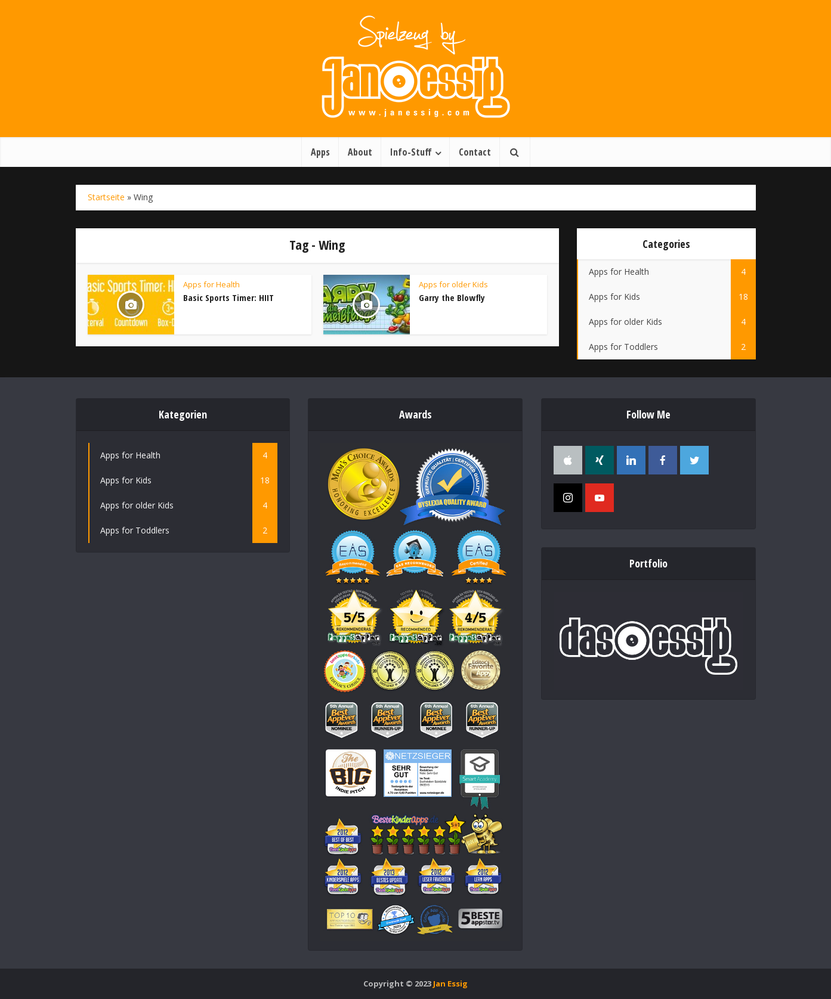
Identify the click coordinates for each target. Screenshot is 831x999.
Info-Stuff (411, 152)
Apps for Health (211, 284)
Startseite (106, 197)
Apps (320, 152)
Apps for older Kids (453, 284)
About (360, 152)
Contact (475, 152)
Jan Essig (450, 983)
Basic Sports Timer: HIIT (228, 297)
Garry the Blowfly (452, 297)
